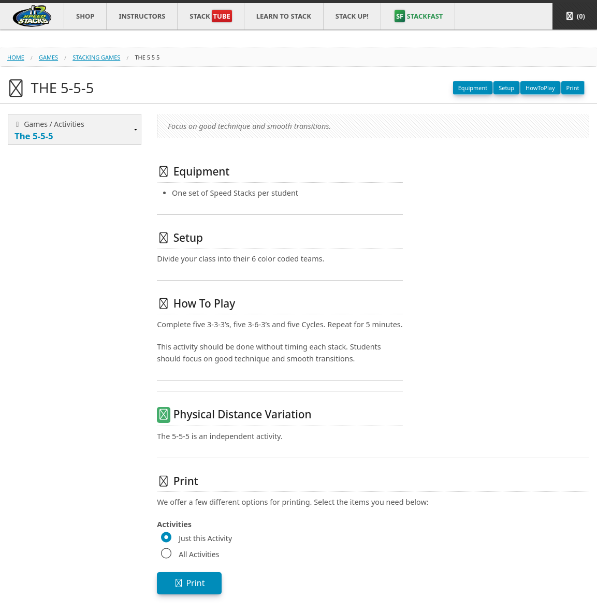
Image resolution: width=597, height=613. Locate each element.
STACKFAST (419, 16)
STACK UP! (352, 16)
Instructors (142, 16)
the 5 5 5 (147, 57)
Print (572, 88)
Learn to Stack (283, 16)
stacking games (96, 57)
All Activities (199, 554)
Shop (85, 16)
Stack (210, 16)
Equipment (473, 88)
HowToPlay (540, 88)
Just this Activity (205, 538)
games (48, 57)
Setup (506, 88)
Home (15, 57)
